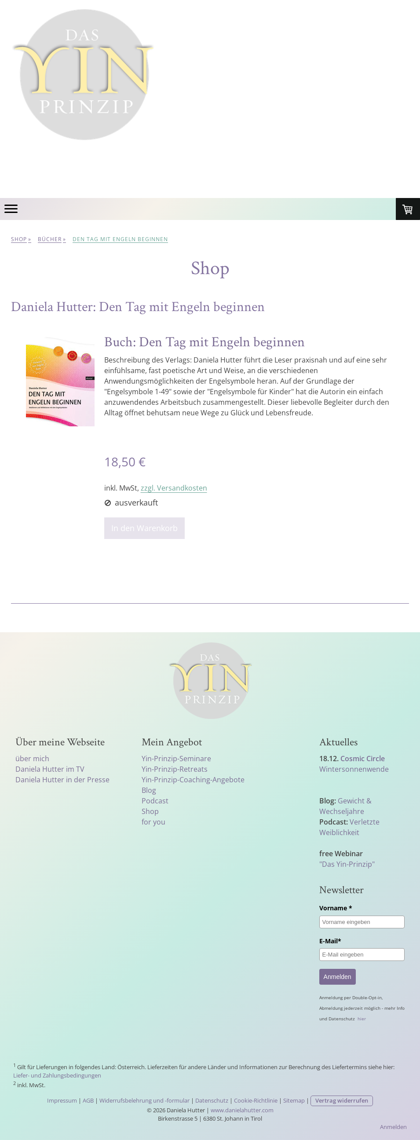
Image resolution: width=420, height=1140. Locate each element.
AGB (88, 1100)
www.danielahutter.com (242, 1110)
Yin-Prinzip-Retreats (175, 769)
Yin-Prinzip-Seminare (176, 758)
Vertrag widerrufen (341, 1100)
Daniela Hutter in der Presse (62, 779)
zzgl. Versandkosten (174, 488)
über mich (32, 758)
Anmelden (337, 976)
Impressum (62, 1100)
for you (153, 822)
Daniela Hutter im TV (49, 769)
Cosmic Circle (362, 758)
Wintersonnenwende (354, 769)
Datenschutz (211, 1100)
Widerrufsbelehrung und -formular (144, 1100)
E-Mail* (330, 941)
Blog (149, 790)
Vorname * (335, 908)
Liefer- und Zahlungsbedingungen (57, 1075)
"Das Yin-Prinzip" (347, 864)
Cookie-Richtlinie (256, 1100)
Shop (150, 811)
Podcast (155, 801)
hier (362, 1018)
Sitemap (294, 1100)
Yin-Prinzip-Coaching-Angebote (193, 779)
